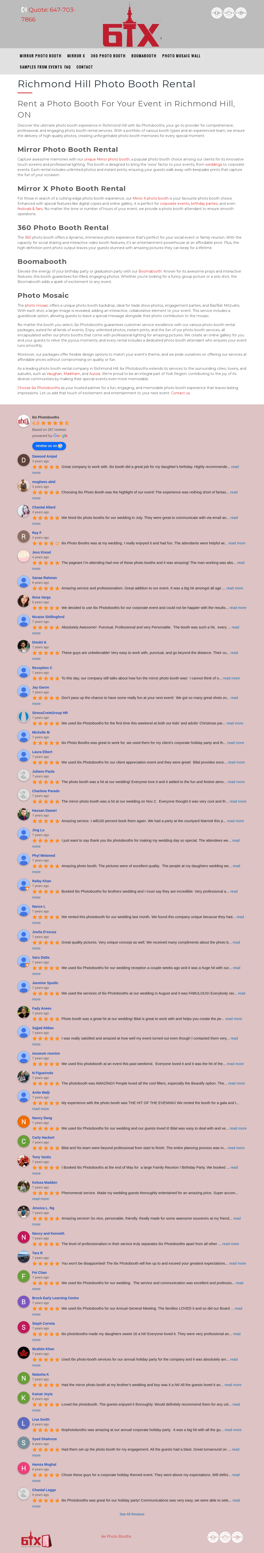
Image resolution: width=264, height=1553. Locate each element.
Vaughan (54, 373)
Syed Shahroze (44, 1439)
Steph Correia (43, 1323)
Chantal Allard (43, 507)
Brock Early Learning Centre (55, 1298)
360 (28, 237)
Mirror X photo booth (151, 198)
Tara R (37, 1253)
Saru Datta (41, 957)
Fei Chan (39, 1273)
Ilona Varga (41, 597)
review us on (48, 446)
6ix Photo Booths (115, 1536)
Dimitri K (39, 642)
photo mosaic (37, 305)
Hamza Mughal (44, 1464)
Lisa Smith (41, 1419)
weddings (213, 164)
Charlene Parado (46, 791)
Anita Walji (41, 1092)
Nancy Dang (42, 1118)
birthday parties (204, 203)
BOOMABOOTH (142, 55)
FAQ (66, 67)
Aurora (94, 373)
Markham (72, 373)
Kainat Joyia (42, 1394)
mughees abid (43, 482)
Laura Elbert (42, 752)
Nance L (39, 906)
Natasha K (40, 1374)
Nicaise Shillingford (48, 617)
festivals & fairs (30, 209)
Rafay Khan (41, 881)
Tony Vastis (41, 1157)
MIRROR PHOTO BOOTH (39, 55)
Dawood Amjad (44, 456)
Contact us (180, 393)
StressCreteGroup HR (50, 713)
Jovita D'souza (44, 932)
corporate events (174, 203)
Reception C (42, 668)
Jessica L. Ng (43, 1208)
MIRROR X (75, 55)
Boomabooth (150, 271)
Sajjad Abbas (43, 1028)
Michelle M (41, 732)
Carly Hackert (43, 1137)
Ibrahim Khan (43, 1349)
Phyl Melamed (43, 856)
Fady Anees (42, 1008)
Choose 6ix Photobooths (39, 388)
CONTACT (83, 67)
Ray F (37, 533)
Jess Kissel (41, 552)
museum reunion (46, 1053)
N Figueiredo (42, 1073)
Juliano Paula (43, 771)
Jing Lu (38, 830)
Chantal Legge (44, 1490)
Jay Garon (40, 687)
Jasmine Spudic (45, 983)
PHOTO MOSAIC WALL (180, 55)
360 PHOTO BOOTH (106, 55)
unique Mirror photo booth (107, 159)
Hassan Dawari (44, 810)
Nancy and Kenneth (48, 1233)
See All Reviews (132, 1514)
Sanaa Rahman (44, 578)
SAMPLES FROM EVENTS (39, 67)
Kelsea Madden (44, 1182)
